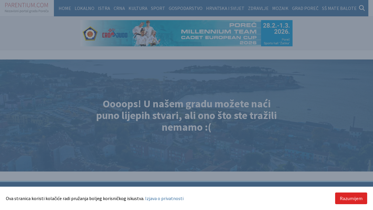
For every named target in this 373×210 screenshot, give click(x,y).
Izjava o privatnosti (164, 198)
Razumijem (351, 198)
